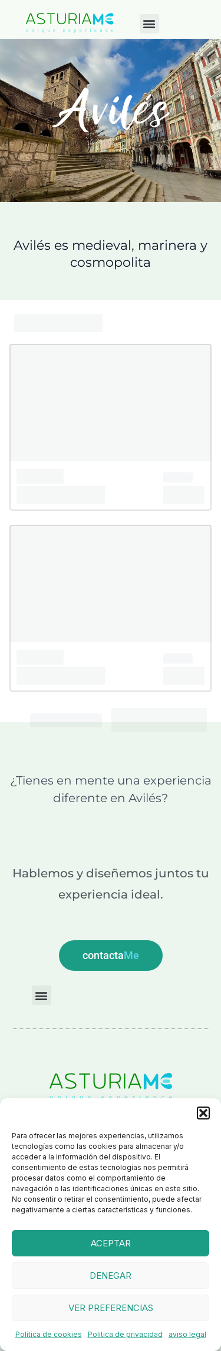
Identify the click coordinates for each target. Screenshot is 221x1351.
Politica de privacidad (125, 1334)
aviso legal (187, 1334)
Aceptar (111, 1243)
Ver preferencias (110, 1307)
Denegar (110, 1275)
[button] (203, 1113)
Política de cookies (48, 1334)
